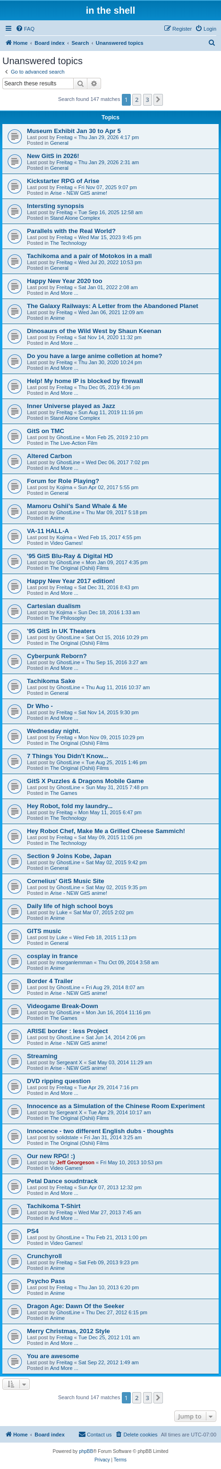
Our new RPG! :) (51, 1156)
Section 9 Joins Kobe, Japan (69, 856)
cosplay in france (52, 956)
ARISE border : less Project (67, 1031)
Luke (62, 912)
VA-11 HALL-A (48, 530)
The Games (63, 793)
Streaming (42, 1056)
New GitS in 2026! (53, 155)
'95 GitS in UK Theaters (61, 630)
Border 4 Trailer (50, 981)
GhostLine (68, 437)
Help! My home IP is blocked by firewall (85, 380)
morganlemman (74, 962)
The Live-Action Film (73, 443)
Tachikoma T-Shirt (53, 1206)
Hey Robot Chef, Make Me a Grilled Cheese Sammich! (106, 831)
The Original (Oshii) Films (79, 568)
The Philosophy (68, 618)
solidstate (67, 1137)
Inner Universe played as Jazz (71, 405)
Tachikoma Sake (51, 680)
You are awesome (53, 1356)
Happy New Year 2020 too (64, 280)
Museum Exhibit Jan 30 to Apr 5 (74, 130)
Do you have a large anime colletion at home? (94, 355)
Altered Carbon (49, 455)
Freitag (64, 137)
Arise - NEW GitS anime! (78, 193)
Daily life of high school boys (70, 906)
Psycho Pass (46, 1281)
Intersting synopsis (55, 205)
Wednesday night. (53, 730)
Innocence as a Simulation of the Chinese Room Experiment (116, 1106)
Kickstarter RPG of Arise (63, 180)
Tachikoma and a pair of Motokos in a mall (89, 255)
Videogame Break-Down (62, 1006)
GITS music (44, 931)
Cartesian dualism (54, 605)
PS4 (33, 1231)
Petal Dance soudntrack (62, 1181)
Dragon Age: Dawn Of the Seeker (75, 1306)
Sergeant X (69, 1062)
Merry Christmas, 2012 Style (68, 1331)
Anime (57, 318)
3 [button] (147, 99)
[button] (158, 99)
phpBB (86, 1451)
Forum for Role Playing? (63, 480)
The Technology (68, 243)
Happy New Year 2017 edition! (71, 580)
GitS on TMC (45, 430)
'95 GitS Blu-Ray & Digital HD (70, 555)
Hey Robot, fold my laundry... (69, 806)
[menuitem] (25, 28)
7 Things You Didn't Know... (67, 756)
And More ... (64, 293)
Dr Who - (40, 705)
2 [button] (136, 99)
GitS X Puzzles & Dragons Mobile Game (85, 781)
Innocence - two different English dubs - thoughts (100, 1131)
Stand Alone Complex (75, 218)
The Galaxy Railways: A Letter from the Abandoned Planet (112, 305)
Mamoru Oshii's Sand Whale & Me (77, 505)
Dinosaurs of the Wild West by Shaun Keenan (94, 330)
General (59, 143)
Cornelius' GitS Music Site (65, 881)
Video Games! (66, 543)
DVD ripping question (59, 1081)
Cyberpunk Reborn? (57, 655)
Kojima (64, 487)
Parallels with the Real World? (71, 230)
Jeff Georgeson (75, 1162)
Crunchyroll (44, 1256)
